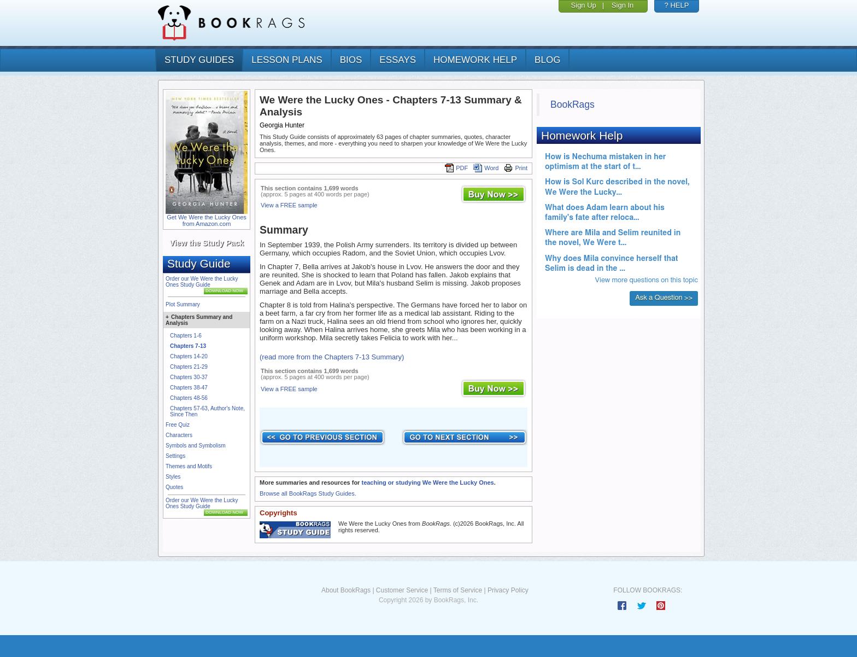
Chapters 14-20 (189, 356)
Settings (175, 456)
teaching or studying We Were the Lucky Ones (427, 482)
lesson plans (286, 60)
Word (485, 168)
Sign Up (583, 5)
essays (397, 60)
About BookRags (346, 590)
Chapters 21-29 (189, 367)
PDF (456, 168)
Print (515, 168)
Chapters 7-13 (188, 346)
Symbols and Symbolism (195, 446)
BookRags (572, 104)
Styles (173, 477)
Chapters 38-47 (189, 388)
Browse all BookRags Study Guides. (308, 493)
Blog (547, 60)
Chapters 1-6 (186, 336)
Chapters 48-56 (189, 398)
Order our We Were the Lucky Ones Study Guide (202, 282)
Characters (179, 435)
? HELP (677, 5)
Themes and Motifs (189, 466)
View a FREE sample (289, 205)
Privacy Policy (508, 590)
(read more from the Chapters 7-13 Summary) (332, 357)
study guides (199, 60)
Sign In (622, 5)
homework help (475, 60)
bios (351, 60)
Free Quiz (178, 425)
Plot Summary (183, 304)
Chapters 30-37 (189, 377)
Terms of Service (457, 590)
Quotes (174, 487)
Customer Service (402, 590)
